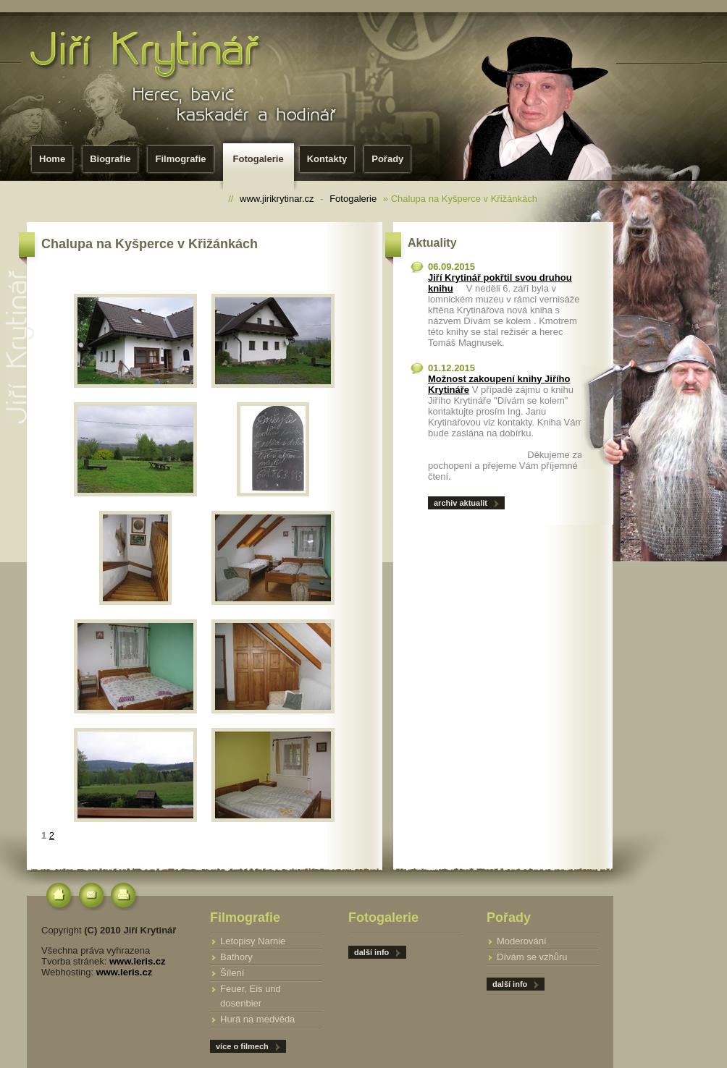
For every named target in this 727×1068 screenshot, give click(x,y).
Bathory (236, 957)
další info (509, 984)
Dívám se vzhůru (532, 957)
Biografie (110, 158)
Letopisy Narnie (252, 941)
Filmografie (180, 158)
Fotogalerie (261, 163)
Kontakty (327, 158)
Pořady (387, 158)
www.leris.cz (137, 961)
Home (52, 158)
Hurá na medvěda (257, 1019)
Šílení (232, 972)
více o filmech (242, 1046)
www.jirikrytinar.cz (277, 198)
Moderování (522, 941)
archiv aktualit (460, 503)
